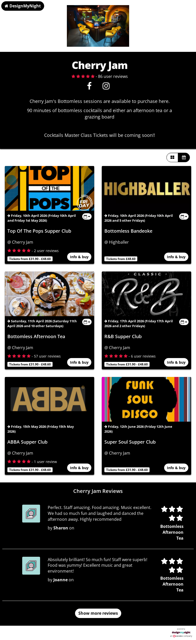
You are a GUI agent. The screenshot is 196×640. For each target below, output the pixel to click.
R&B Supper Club (123, 336)
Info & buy (79, 257)
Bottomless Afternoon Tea (36, 336)
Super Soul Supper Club (130, 442)
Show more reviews (98, 613)
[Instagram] (106, 87)
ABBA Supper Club (27, 442)
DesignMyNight (23, 6)
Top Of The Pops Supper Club (39, 231)
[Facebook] (89, 87)
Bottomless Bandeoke (128, 231)
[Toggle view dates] (87, 216)
